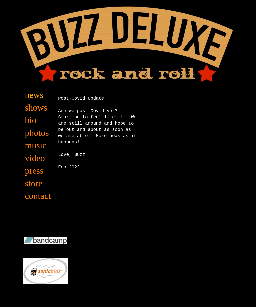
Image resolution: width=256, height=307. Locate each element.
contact (38, 196)
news (34, 95)
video (35, 158)
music (35, 145)
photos (37, 133)
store (33, 183)
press (34, 171)
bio (30, 120)
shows (36, 108)
